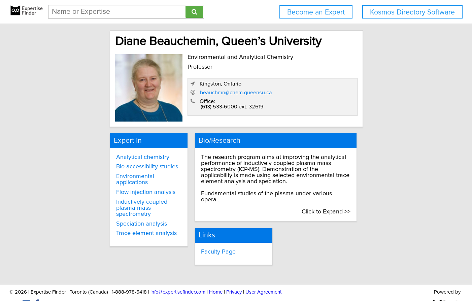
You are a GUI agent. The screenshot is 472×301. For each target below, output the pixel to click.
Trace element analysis (107, 218)
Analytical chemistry (104, 154)
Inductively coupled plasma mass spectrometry (113, 196)
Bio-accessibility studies (108, 164)
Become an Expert (316, 12)
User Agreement (263, 276)
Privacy (234, 276)
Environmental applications (113, 173)
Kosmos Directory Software (412, 12)
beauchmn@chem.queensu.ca (339, 95)
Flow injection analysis (107, 183)
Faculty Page (200, 237)
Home (216, 276)
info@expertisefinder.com (177, 276)
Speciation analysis (102, 209)
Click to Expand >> (370, 197)
